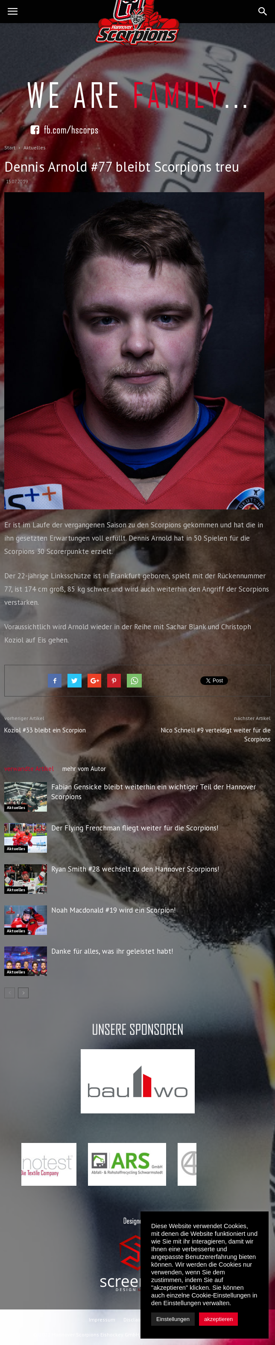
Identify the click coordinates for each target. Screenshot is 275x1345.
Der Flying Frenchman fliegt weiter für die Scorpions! (134, 828)
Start (9, 147)
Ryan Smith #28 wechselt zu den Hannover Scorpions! (135, 869)
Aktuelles (16, 807)
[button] (263, 11)
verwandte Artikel (29, 769)
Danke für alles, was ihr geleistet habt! (112, 951)
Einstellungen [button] (173, 1319)
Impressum (102, 1319)
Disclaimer (136, 1319)
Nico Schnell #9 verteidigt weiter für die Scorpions (216, 734)
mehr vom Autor (84, 769)
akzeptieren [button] (218, 1319)
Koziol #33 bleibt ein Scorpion (45, 730)
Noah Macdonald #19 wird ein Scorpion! (113, 910)
